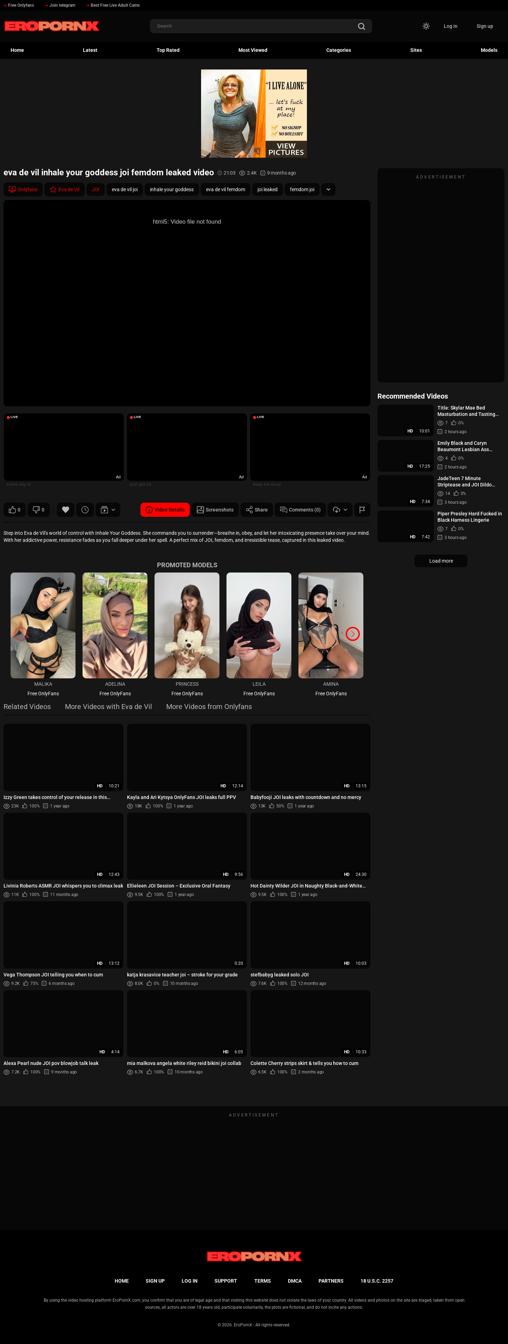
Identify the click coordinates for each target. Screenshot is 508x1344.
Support (225, 1281)
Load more (441, 561)
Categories (338, 50)
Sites (416, 50)
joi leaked (268, 189)
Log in (451, 26)
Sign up (485, 26)
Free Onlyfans (19, 5)
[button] (353, 634)
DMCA (295, 1281)
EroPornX (243, 1324)
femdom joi (302, 189)
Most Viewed (252, 50)
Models (489, 50)
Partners (331, 1281)
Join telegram (60, 5)
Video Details (165, 509)
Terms (262, 1281)
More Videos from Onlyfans (209, 707)
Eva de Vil (64, 189)
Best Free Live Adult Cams (113, 5)
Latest (90, 50)
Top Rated (168, 50)
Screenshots (215, 509)
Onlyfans (23, 189)
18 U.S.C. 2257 (377, 1281)
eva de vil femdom (225, 189)
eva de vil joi (125, 189)
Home (17, 50)
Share (257, 509)
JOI (95, 189)
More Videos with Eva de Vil (108, 707)
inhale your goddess (172, 189)
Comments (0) (300, 509)
